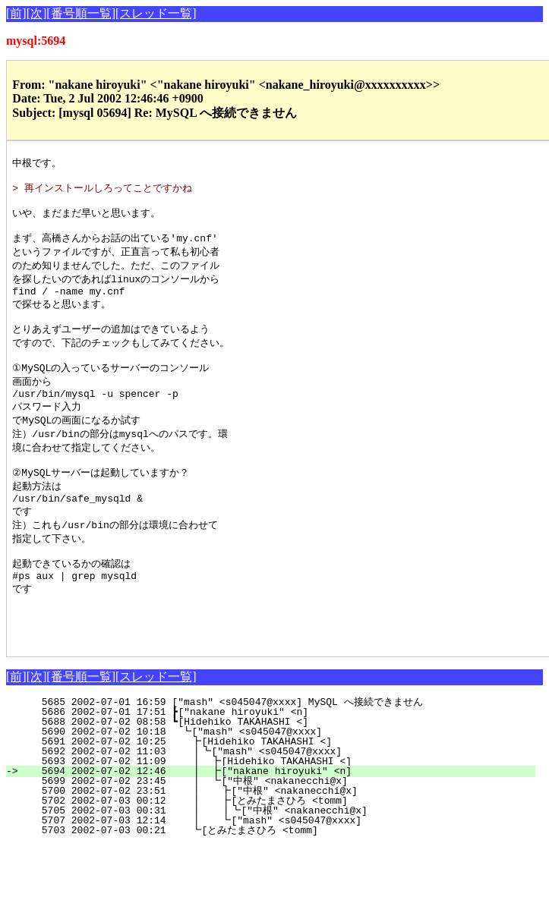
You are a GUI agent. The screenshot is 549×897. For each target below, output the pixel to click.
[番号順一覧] (80, 13)
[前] (16, 13)
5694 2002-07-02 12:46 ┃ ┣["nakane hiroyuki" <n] (275, 822)
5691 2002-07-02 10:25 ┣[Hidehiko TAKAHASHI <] (279, 793)
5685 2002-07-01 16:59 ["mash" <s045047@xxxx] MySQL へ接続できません (276, 753)
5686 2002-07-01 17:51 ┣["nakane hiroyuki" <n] (281, 763)
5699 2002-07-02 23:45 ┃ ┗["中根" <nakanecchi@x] (273, 832)
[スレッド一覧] (156, 13)
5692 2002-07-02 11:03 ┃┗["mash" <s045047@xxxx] (276, 803)
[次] (37, 13)
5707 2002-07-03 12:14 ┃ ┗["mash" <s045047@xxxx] (274, 872)
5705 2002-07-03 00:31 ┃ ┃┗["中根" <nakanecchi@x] (269, 862)
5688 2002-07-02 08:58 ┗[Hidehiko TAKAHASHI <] (281, 773)
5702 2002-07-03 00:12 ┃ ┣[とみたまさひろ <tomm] (267, 852)
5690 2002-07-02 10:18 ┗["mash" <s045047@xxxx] (280, 783)
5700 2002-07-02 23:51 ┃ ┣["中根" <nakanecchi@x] (272, 842)
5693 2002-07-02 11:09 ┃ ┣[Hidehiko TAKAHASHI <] (275, 813)
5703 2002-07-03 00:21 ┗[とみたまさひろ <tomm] (272, 882)
